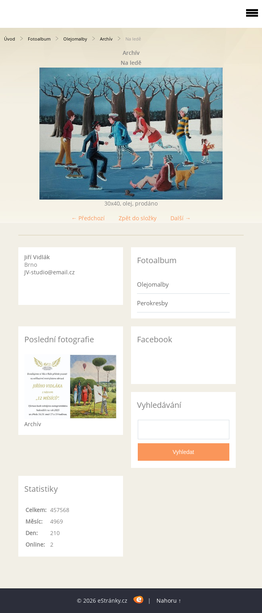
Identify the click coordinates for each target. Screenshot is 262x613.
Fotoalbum (39, 39)
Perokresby (152, 303)
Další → (180, 218)
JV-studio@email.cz (49, 272)
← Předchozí (88, 218)
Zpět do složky (137, 218)
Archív (106, 39)
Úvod (9, 39)
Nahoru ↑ (168, 600)
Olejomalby (75, 39)
